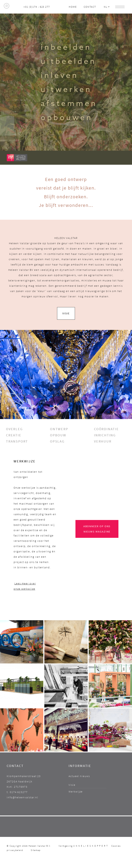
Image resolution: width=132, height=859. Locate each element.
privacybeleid (15, 850)
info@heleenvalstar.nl (22, 797)
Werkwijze (76, 791)
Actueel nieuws (79, 776)
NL (107, 6)
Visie (72, 785)
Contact (90, 6)
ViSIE (66, 313)
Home (73, 6)
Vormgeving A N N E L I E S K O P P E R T (83, 845)
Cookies (116, 845)
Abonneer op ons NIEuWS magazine (97, 528)
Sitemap (36, 850)
